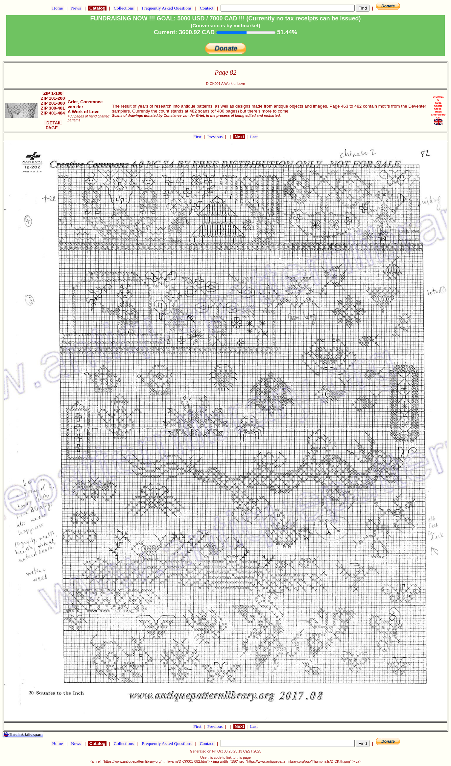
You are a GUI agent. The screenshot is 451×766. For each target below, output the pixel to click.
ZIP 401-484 (53, 113)
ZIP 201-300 (53, 103)
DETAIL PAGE (53, 125)
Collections (124, 8)
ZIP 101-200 (53, 98)
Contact (206, 8)
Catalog (97, 8)
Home (57, 8)
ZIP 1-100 (53, 93)
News (76, 8)
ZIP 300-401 (53, 108)
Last (254, 136)
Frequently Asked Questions (167, 8)
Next (239, 136)
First (197, 136)
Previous (215, 136)
